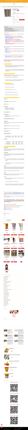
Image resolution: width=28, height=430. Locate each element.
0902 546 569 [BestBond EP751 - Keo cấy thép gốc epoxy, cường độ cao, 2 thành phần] (9, 0)
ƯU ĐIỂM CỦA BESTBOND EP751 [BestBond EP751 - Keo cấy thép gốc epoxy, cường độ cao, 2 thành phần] (9, 29)
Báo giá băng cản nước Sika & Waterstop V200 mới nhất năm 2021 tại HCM (10, 330)
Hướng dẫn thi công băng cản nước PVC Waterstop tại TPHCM (10, 340)
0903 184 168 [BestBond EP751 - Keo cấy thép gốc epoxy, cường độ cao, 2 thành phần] (17, 0)
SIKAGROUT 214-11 (11, 348)
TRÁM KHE (5, 284)
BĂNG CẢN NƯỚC (6, 277)
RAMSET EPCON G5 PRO (14, 243)
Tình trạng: (14, 16)
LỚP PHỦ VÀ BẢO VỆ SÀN (7, 285)
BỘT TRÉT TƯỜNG (6, 302)
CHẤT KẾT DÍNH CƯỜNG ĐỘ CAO (8, 281)
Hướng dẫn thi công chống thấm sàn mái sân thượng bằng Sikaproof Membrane (21, 335)
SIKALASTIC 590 (11, 373)
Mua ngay (21, 19)
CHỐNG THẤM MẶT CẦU (6, 293)
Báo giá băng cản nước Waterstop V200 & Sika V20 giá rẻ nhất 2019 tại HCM (10, 335)
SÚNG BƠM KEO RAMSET (21, 256)
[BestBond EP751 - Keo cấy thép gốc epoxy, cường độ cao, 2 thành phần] (7, 13)
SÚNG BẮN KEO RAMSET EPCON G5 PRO (7, 243)
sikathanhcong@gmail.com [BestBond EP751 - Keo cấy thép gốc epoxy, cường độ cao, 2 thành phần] (14, 1)
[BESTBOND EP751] (14, 4)
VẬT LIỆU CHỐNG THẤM (6, 276)
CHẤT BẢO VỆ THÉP (6, 301)
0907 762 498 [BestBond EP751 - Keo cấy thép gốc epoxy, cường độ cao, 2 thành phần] (13, 0)
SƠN (4, 306)
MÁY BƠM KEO (5, 297)
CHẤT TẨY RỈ (5, 280)
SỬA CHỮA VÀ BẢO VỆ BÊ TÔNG (7, 289)
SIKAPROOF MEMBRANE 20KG (13, 367)
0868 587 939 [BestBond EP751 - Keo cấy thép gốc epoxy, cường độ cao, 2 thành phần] (20, 0)
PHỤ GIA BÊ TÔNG (6, 298)
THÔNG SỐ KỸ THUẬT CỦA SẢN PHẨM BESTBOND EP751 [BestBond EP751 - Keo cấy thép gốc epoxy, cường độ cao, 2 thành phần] (11, 30)
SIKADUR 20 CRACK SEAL (21, 243)
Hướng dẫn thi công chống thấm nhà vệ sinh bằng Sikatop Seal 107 (20, 340)
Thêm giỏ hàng (15, 19)
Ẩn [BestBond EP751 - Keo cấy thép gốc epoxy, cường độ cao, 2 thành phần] (7, 26)
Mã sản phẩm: (14, 12)
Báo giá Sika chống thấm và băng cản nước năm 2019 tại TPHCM (20, 330)
